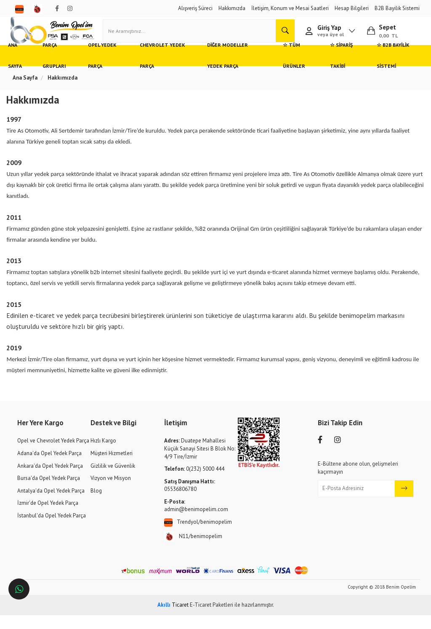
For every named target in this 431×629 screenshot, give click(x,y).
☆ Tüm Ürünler (288, 69)
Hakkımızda (231, 8)
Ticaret (173, 618)
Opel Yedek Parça (110, 69)
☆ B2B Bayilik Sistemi (386, 69)
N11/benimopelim (193, 550)
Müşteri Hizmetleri (111, 467)
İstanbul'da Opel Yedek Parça (51, 529)
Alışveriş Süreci (195, 8)
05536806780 (189, 499)
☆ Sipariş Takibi (335, 69)
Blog (96, 504)
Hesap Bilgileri (352, 8)
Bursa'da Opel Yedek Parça (48, 492)
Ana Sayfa (25, 69)
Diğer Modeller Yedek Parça (233, 69)
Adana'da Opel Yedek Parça (49, 467)
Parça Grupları (63, 69)
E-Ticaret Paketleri (211, 618)
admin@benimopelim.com (196, 519)
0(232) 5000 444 (194, 482)
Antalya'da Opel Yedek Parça (51, 504)
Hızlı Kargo (103, 454)
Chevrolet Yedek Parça (166, 69)
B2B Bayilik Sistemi (397, 8)
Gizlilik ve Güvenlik (112, 479)
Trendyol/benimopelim (198, 536)
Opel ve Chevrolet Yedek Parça (53, 454)
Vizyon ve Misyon (110, 492)
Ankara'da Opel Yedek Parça (50, 479)
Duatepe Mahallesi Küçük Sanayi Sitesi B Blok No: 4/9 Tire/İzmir (199, 462)
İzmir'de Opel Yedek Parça (47, 516)
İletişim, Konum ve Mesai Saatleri (290, 8)
